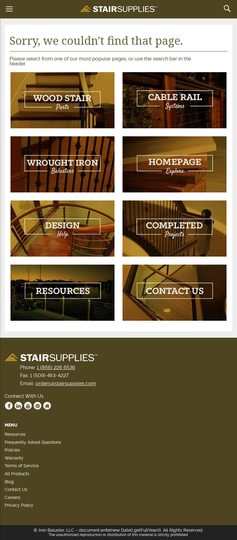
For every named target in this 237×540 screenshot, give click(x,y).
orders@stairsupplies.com (65, 383)
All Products (17, 473)
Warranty (14, 457)
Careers (12, 497)
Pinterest (37, 405)
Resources (15, 434)
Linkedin (18, 405)
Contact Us (16, 489)
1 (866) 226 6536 (56, 367)
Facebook (8, 405)
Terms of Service (22, 465)
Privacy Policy (19, 505)
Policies (12, 449)
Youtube (28, 405)
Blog (9, 481)
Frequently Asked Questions (33, 442)
